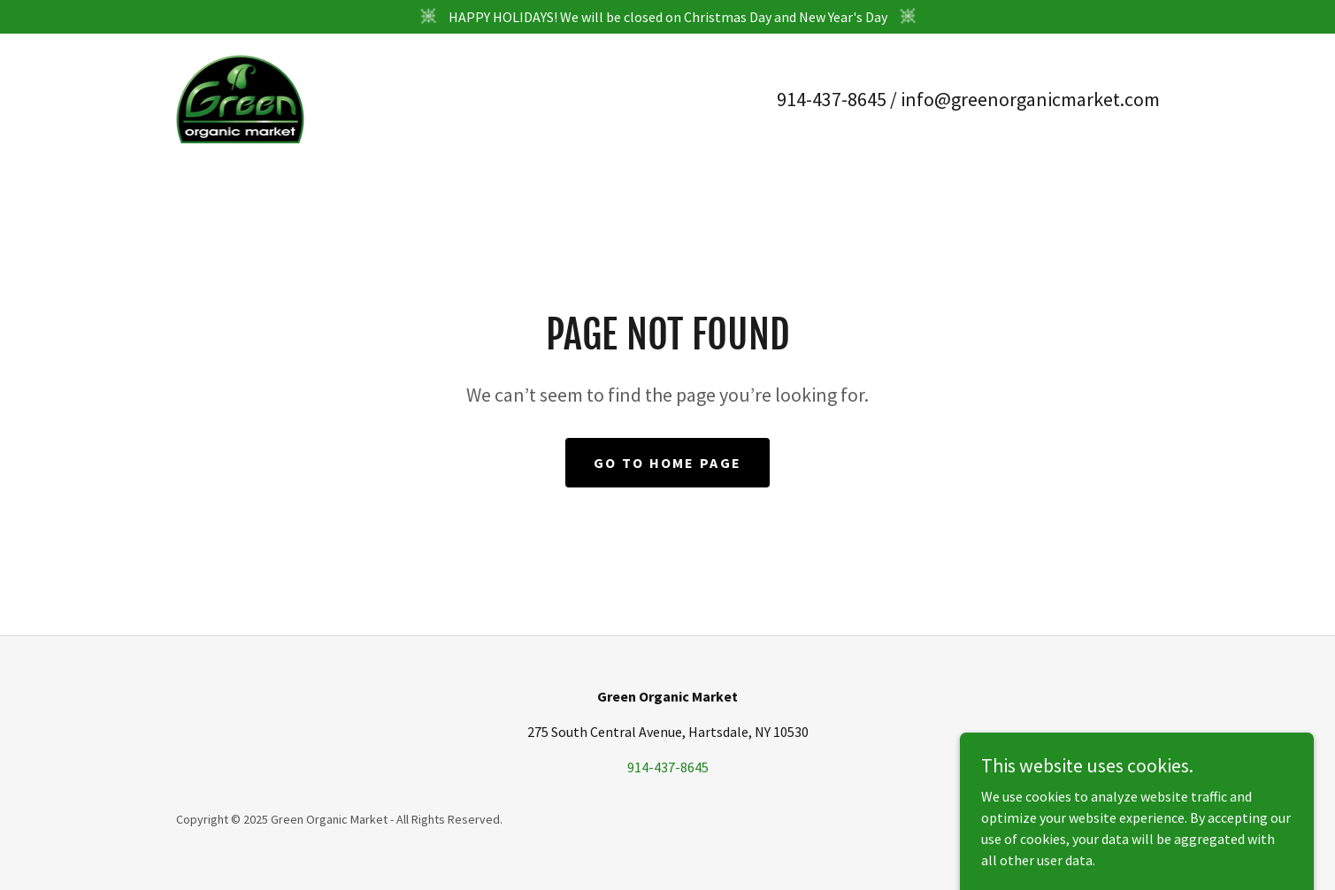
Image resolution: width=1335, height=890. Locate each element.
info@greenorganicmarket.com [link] (1030, 99)
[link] (240, 97)
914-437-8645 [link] (831, 99)
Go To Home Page (667, 463)
